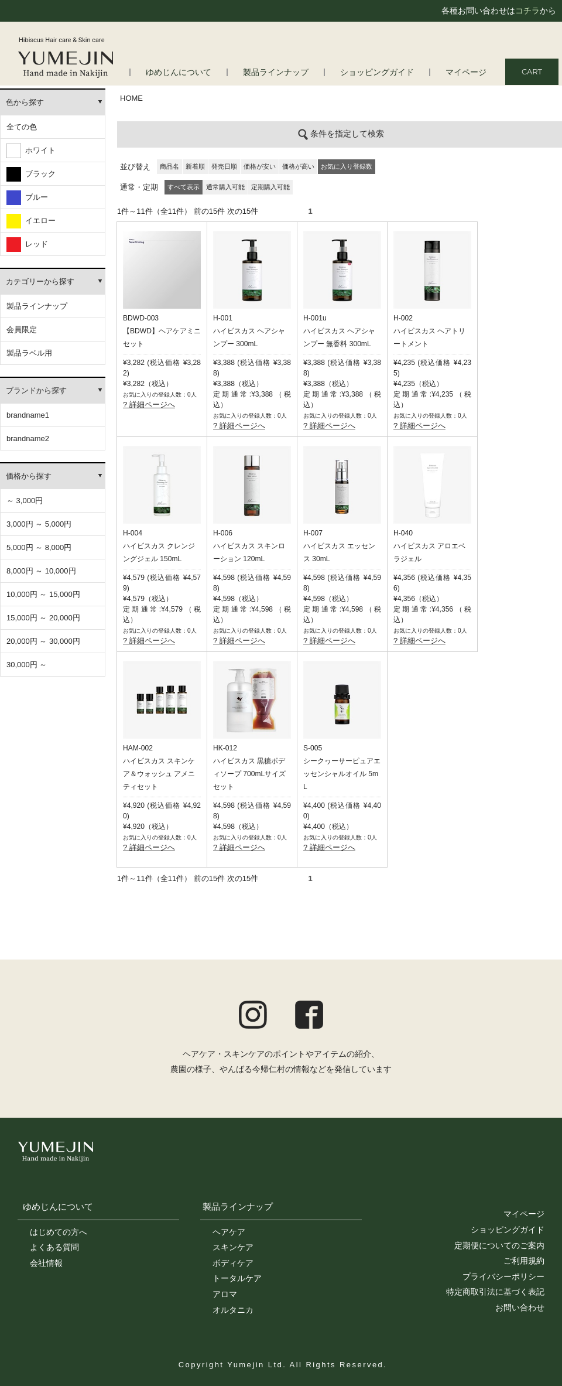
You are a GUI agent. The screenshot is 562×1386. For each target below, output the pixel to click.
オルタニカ (233, 1310)
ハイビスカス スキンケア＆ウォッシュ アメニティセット (159, 774)
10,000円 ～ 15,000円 (43, 594)
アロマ (225, 1294)
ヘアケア (229, 1232)
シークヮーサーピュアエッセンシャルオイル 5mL (342, 774)
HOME (131, 98)
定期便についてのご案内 (499, 1245)
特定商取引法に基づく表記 (495, 1291)
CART (532, 71)
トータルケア (237, 1278)
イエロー (31, 221)
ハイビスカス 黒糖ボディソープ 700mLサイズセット (249, 774)
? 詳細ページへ (149, 404)
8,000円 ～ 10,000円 (41, 570)
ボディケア (233, 1263)
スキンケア (233, 1247)
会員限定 (21, 329)
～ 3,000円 (24, 500)
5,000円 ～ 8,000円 (38, 547)
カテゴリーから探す (40, 281)
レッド (27, 244)
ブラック (31, 174)
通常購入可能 (225, 186)
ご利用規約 (523, 1260)
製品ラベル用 (29, 353)
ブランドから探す (36, 390)
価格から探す (29, 476)
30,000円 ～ (26, 664)
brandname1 (27, 415)
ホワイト (31, 151)
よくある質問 (54, 1247)
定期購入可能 (270, 186)
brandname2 (27, 438)
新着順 (195, 166)
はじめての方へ (58, 1232)
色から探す (25, 102)
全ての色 (21, 126)
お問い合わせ (519, 1307)
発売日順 (224, 166)
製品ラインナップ (286, 72)
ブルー (27, 197)
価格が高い (298, 166)
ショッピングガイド (382, 72)
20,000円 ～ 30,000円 (43, 641)
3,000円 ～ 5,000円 (38, 524)
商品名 (169, 166)
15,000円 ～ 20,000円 (43, 617)
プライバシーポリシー (503, 1276)
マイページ (467, 72)
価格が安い (260, 166)
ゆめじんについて (58, 1206)
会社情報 (46, 1263)
